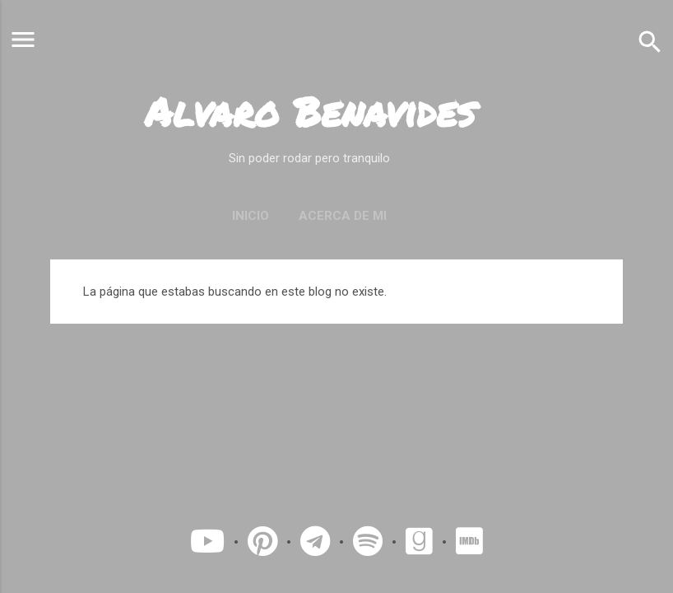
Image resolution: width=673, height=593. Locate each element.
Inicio (250, 215)
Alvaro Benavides (310, 111)
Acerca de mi (343, 215)
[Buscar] (650, 41)
